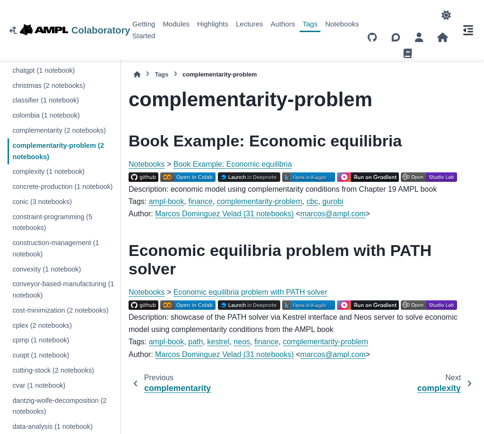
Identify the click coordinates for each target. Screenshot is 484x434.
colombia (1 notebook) (45, 115)
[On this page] (467, 30)
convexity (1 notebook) (46, 269)
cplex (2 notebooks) (42, 325)
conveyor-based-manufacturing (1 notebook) (63, 289)
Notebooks (342, 24)
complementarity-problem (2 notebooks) (58, 151)
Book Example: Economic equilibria (232, 164)
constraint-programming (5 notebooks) (52, 222)
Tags (310, 24)
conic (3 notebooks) (42, 201)
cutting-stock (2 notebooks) (53, 370)
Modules (176, 24)
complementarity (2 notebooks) (59, 130)
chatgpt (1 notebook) (43, 70)
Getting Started (143, 30)
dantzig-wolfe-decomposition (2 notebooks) (59, 406)
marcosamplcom (332, 214)
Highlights (212, 24)
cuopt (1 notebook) (40, 355)
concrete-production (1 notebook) (62, 186)
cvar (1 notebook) (38, 385)
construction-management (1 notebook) (55, 248)
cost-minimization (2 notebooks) (60, 310)
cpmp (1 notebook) (40, 340)
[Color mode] (446, 15)
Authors (283, 24)
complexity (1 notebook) (48, 171)
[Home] (137, 74)
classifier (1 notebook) (45, 100)
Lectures (249, 24)
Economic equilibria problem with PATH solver (250, 292)
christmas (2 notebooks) (48, 85)
